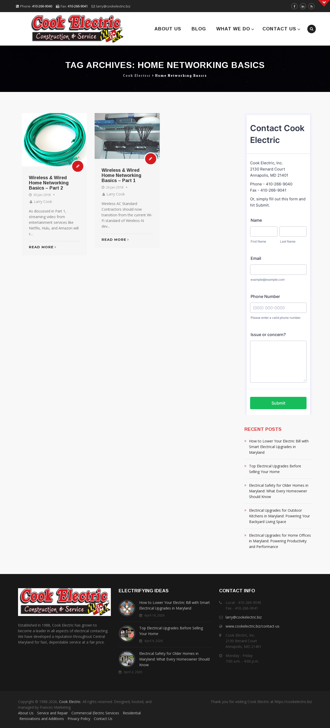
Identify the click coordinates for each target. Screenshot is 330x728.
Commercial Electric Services (95, 712)
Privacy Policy (79, 718)
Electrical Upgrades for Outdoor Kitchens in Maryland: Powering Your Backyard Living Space (279, 516)
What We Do (233, 28)
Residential (132, 712)
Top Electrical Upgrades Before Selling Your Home (275, 469)
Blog (199, 28)
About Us (167, 28)
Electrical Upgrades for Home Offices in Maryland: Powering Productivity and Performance (280, 541)
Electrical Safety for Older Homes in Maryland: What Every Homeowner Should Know (278, 491)
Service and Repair (52, 712)
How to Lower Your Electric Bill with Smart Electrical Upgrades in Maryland (279, 447)
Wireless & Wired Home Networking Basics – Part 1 (121, 175)
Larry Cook (43, 201)
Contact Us (279, 28)
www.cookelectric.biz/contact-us (252, 626)
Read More (42, 247)
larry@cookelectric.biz (113, 6)
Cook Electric (70, 701)
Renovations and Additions (41, 718)
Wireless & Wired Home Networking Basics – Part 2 (49, 183)
